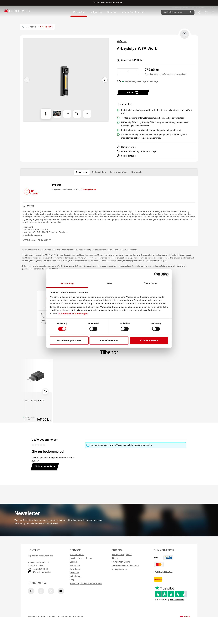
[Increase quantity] (136, 71)
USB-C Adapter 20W (33, 400)
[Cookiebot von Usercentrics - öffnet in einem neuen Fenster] (156, 274)
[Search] (191, 12)
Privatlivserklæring (121, 562)
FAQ (72, 580)
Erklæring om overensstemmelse (86, 584)
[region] (66, 80)
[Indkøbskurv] (206, 12)
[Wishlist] (199, 12)
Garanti (193, 8)
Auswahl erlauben (109, 340)
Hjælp (212, 8)
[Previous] (27, 80)
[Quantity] (128, 71)
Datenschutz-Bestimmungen (73, 313)
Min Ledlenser (77, 555)
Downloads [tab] (136, 172)
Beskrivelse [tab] (81, 172)
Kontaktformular (42, 572)
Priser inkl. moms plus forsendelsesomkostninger (166, 74)
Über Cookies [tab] (151, 283)
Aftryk (115, 558)
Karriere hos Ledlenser (81, 558)
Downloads (75, 569)
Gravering (74, 573)
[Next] (105, 80)
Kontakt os (203, 8)
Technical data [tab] (99, 172)
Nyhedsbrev (75, 576)
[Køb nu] (133, 92)
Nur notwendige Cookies (69, 340)
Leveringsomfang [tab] (118, 172)
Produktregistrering (180, 8)
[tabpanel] (109, 211)
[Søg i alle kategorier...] (174, 12)
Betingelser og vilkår (122, 555)
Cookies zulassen (149, 340)
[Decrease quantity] (119, 71)
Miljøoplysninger (120, 569)
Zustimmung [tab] (67, 283)
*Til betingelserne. (88, 189)
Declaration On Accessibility (125, 565)
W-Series (122, 41)
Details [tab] (109, 283)
